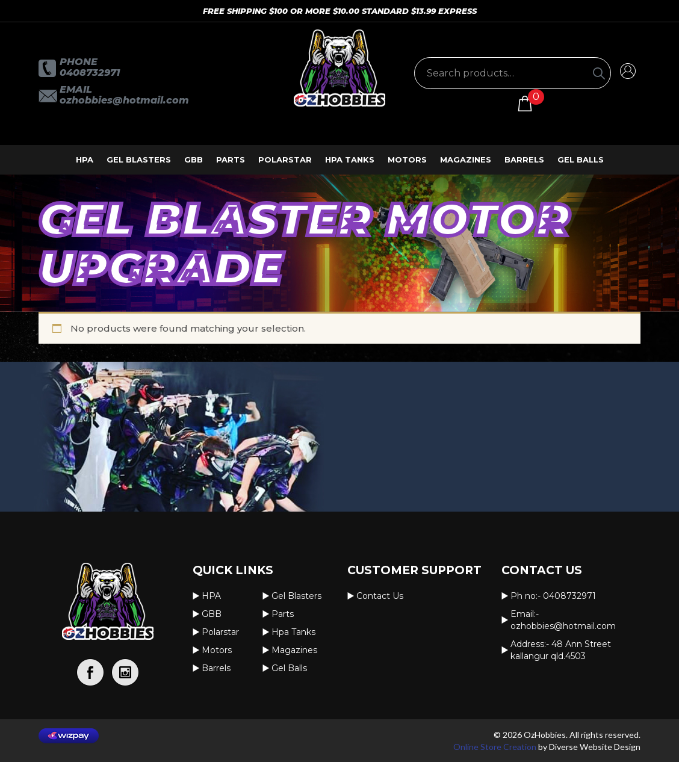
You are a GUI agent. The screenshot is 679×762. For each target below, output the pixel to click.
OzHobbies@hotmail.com (124, 100)
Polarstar (285, 159)
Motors (407, 159)
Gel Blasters (139, 159)
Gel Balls (580, 159)
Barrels (524, 159)
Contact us (379, 595)
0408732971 (90, 72)
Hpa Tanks (349, 159)
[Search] (599, 73)
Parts (230, 159)
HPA (84, 159)
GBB (193, 159)
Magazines (465, 159)
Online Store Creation (494, 747)
